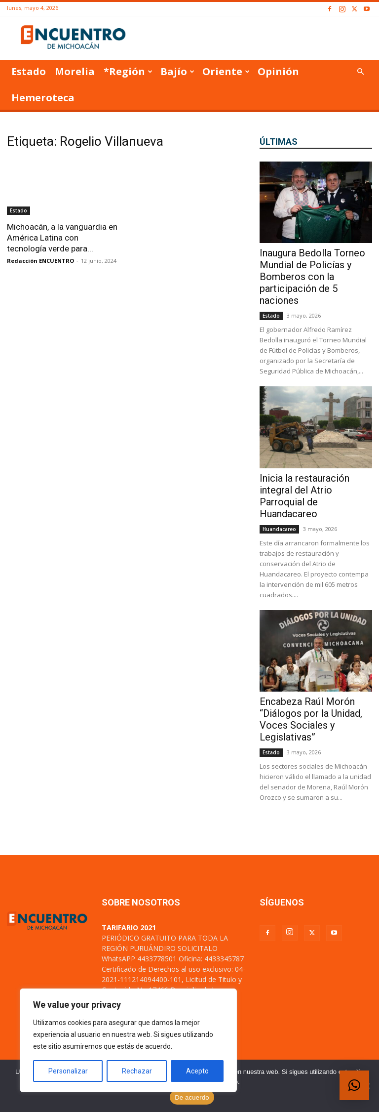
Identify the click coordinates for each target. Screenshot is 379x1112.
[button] (360, 72)
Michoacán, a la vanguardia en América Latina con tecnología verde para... (62, 237)
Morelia (75, 71)
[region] (128, 1040)
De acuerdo (192, 1097)
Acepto (197, 1071)
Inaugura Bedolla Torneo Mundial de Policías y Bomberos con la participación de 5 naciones (312, 276)
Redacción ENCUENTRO (40, 260)
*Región (128, 71)
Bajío (177, 71)
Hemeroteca (43, 97)
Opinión (278, 71)
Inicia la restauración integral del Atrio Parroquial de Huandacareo (304, 496)
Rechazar (137, 1071)
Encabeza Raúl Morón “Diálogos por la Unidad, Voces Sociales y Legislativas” (311, 719)
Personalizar (68, 1071)
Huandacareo (279, 529)
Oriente (226, 71)
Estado (28, 71)
